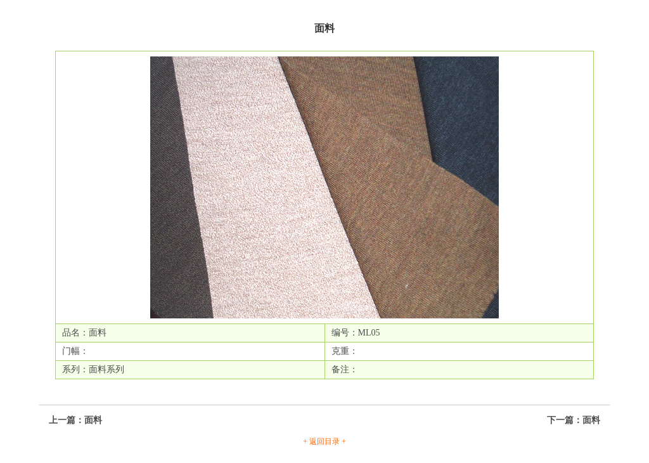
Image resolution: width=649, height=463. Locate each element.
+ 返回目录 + (324, 441)
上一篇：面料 (75, 420)
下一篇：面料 (573, 420)
